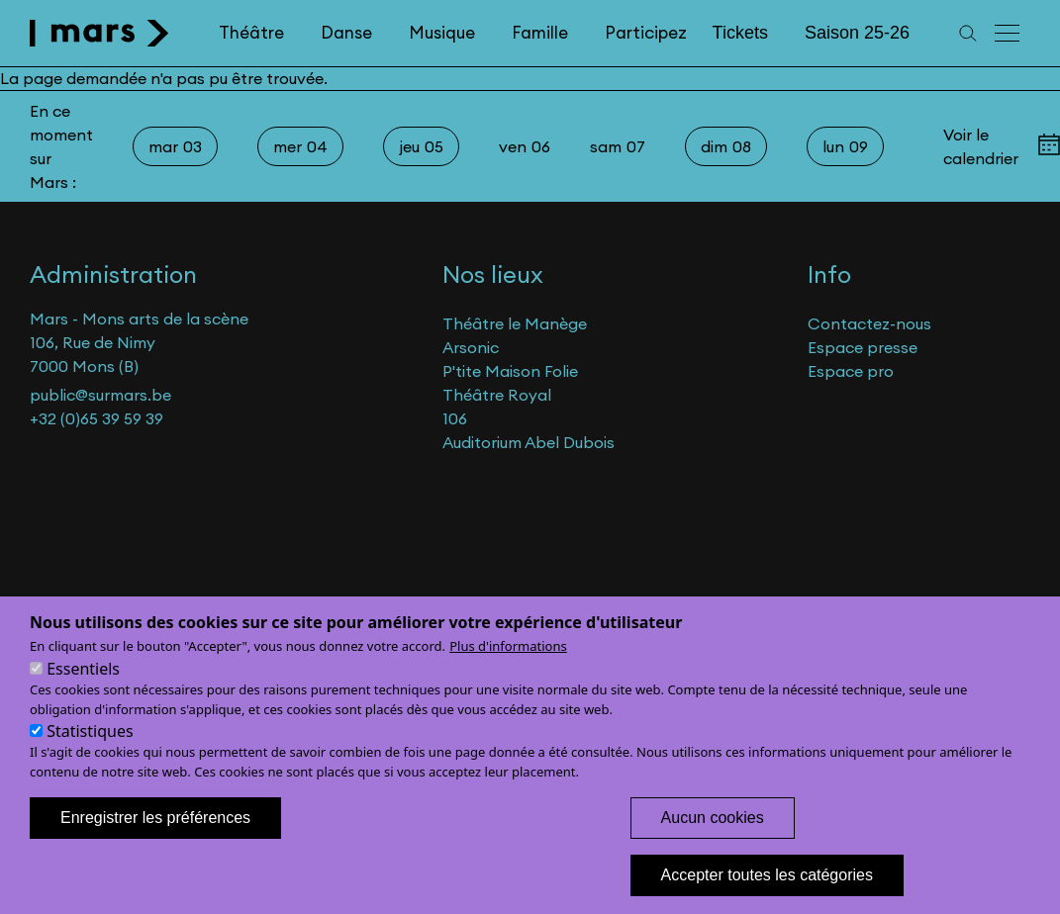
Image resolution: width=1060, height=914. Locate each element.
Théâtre (251, 33)
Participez (646, 33)
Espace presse (862, 347)
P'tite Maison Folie (510, 371)
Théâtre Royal (496, 395)
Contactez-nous (869, 323)
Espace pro (851, 371)
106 (454, 418)
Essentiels (83, 691)
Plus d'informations (508, 669)
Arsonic (470, 347)
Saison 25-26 (857, 33)
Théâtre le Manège (514, 323)
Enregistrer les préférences (155, 840)
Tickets (740, 33)
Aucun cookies (712, 840)
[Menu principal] (1008, 33)
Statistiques (90, 754)
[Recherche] (968, 33)
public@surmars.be (100, 395)
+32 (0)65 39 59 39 (96, 418)
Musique (442, 33)
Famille (540, 33)
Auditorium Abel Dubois (528, 442)
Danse (346, 33)
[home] (99, 33)
